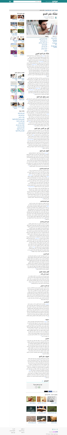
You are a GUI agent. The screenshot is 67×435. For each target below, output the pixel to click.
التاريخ (29, 121)
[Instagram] (53, 429)
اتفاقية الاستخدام (12, 430)
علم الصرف (37, 238)
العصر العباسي (31, 90)
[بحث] (39, 1)
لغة (28, 100)
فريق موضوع (13, 432)
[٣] (29, 104)
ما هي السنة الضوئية (20, 129)
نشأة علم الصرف (54, 38)
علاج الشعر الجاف (21, 115)
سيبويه (45, 321)
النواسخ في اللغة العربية (20, 131)
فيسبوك (51, 391)
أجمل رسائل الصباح (21, 113)
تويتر (47, 391)
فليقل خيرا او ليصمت (20, 127)
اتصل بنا (14, 429)
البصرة (43, 56)
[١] (46, 75)
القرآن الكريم (41, 61)
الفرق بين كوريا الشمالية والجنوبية (18, 119)
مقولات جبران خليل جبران (20, 125)
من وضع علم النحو (54, 43)
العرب (30, 370)
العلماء (48, 114)
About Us (22, 432)
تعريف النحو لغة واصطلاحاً (54, 46)
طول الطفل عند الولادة (20, 121)
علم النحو (46, 153)
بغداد (34, 247)
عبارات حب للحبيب (21, 117)
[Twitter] (55, 429)
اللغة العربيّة (34, 64)
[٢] (28, 186)
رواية (33, 135)
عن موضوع (22, 429)
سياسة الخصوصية (21, 430)
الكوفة (48, 206)
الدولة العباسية (31, 186)
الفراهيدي (47, 304)
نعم (39, 387)
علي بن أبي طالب (30, 139)
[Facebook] (57, 429)
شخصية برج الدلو (21, 123)
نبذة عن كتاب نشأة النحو (54, 40)
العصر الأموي (38, 88)
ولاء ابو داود (46, 17)
